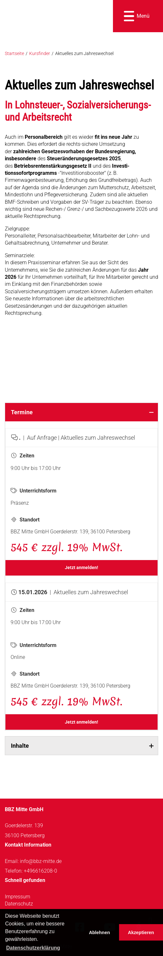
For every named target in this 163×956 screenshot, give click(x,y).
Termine (22, 412)
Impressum (17, 897)
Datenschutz (19, 904)
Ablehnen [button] (99, 932)
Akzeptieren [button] (141, 932)
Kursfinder (39, 53)
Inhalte (20, 745)
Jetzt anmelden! (81, 567)
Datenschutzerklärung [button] (33, 948)
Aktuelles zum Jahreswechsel (84, 53)
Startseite (14, 53)
